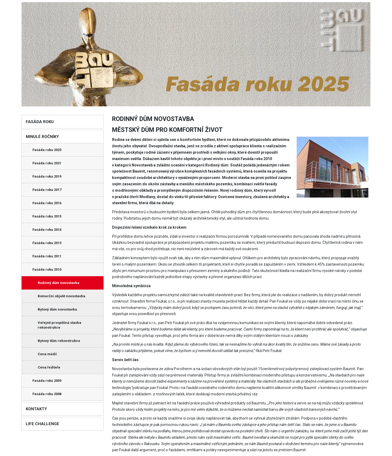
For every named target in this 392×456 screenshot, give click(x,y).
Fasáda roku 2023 (46, 150)
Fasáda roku (40, 121)
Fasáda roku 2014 (46, 230)
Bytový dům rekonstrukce (59, 341)
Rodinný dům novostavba (58, 283)
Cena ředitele (49, 367)
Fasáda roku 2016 (46, 203)
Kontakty (36, 409)
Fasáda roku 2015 (46, 216)
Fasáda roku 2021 (46, 163)
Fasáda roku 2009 (46, 381)
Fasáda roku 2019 (46, 176)
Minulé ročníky (42, 136)
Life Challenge (42, 423)
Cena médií (47, 354)
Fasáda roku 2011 (46, 256)
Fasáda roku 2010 (46, 269)
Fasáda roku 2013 (46, 243)
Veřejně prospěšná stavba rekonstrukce (59, 325)
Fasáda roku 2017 (46, 190)
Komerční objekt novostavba (61, 296)
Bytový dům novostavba (57, 309)
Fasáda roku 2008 (46, 394)
